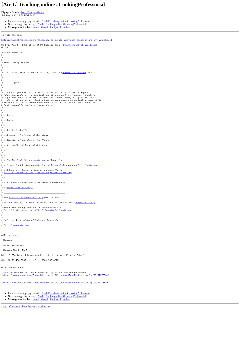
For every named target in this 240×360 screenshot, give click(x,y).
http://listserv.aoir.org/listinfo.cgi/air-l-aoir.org (38, 200)
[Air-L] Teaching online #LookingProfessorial (65, 21)
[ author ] (67, 27)
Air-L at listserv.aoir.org (29, 185)
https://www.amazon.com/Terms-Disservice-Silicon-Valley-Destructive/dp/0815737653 (55, 323)
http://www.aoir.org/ (19, 218)
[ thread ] (45, 27)
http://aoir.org (88, 191)
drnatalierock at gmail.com (79, 47)
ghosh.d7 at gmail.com (32, 12)
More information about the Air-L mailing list (25, 357)
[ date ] (35, 27)
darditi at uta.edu (74, 80)
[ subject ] (55, 27)
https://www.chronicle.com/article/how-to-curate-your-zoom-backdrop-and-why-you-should (56, 41)
